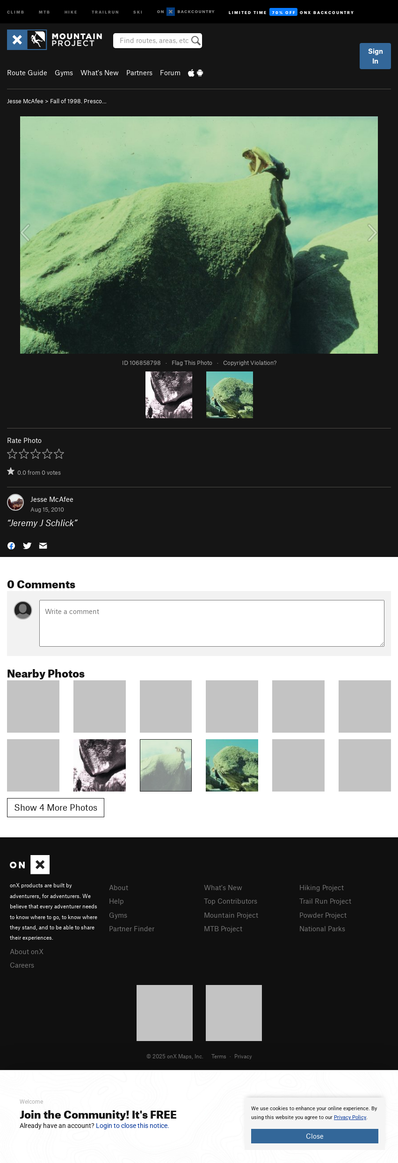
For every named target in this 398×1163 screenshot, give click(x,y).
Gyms (64, 72)
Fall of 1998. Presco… (78, 101)
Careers (22, 965)
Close (315, 1136)
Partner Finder (131, 928)
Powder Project (323, 915)
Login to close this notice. (132, 1125)
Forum (170, 72)
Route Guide (27, 72)
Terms (218, 1056)
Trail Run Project (325, 901)
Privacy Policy (350, 1117)
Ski (138, 11)
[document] (314, 1123)
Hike (71, 11)
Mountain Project (231, 915)
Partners (139, 72)
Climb (16, 11)
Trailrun (105, 11)
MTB (45, 11)
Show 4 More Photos (55, 807)
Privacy (243, 1056)
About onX (26, 951)
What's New (99, 72)
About (118, 887)
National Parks (322, 928)
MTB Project (223, 928)
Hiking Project (321, 887)
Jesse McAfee (25, 101)
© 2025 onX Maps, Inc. (174, 1056)
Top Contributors (230, 901)
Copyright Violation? (249, 362)
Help (116, 901)
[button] (11, 545)
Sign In (375, 56)
